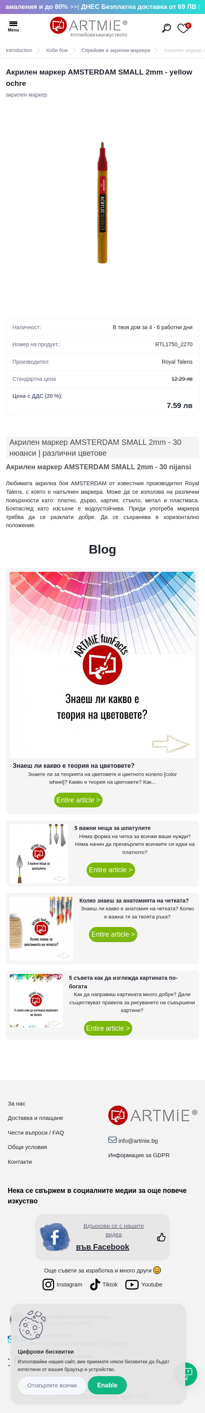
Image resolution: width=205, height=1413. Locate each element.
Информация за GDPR (139, 1155)
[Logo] (88, 27)
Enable (107, 1385)
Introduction (19, 50)
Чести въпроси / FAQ (36, 1132)
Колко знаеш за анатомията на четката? (134, 900)
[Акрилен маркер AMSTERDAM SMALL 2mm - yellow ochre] (102, 203)
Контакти (20, 1161)
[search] (166, 28)
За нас (17, 1103)
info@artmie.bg (138, 1140)
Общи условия (27, 1147)
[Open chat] (185, 1374)
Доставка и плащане (35, 1117)
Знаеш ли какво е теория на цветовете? (74, 765)
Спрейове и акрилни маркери (115, 50)
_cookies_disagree (52, 1385)
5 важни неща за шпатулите (112, 828)
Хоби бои (57, 50)
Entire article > (78, 800)
